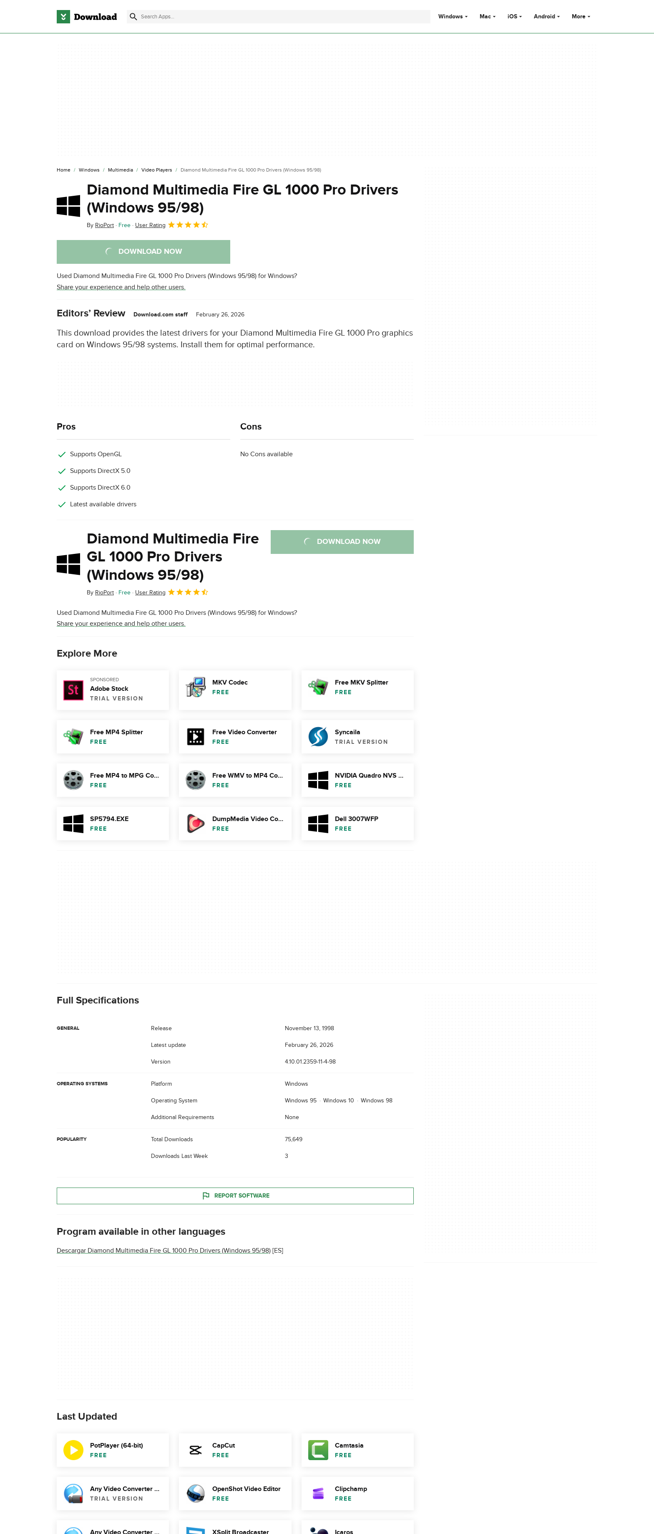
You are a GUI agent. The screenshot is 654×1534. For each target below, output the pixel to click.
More (582, 16)
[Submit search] (133, 16)
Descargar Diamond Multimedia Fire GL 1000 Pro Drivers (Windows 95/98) (164, 1251)
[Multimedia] (120, 170)
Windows (450, 17)
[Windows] (89, 170)
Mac (485, 17)
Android (544, 17)
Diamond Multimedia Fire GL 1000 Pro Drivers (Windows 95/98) (242, 199)
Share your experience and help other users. (121, 287)
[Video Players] (156, 170)
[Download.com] (87, 16)
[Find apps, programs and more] (278, 16)
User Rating (172, 224)
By (100, 225)
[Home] (63, 170)
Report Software (235, 1196)
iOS (512, 17)
